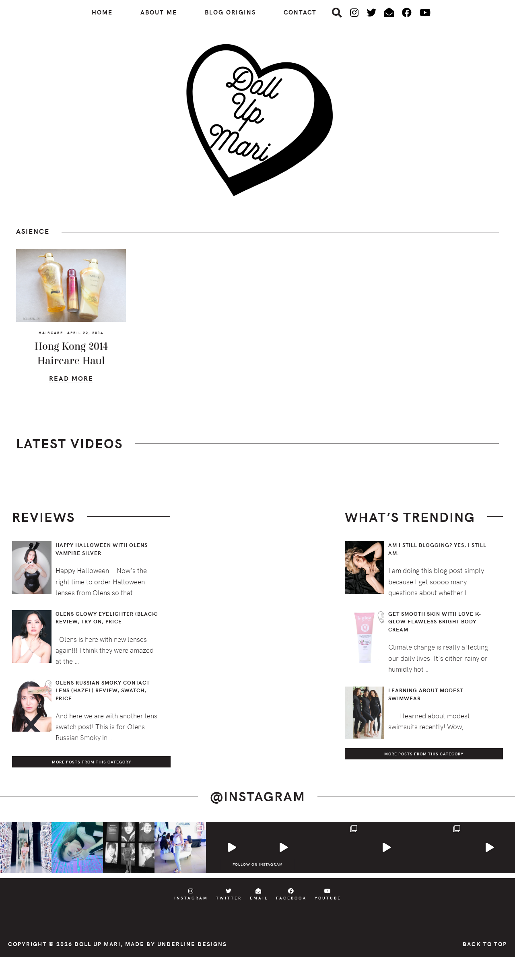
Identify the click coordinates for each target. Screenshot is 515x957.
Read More (71, 379)
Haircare (51, 332)
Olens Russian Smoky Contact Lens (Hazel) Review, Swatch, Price (103, 690)
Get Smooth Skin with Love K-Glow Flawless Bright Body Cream (435, 621)
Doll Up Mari (97, 944)
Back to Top (485, 944)
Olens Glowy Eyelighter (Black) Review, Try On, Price (107, 617)
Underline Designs (192, 944)
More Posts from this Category (91, 762)
